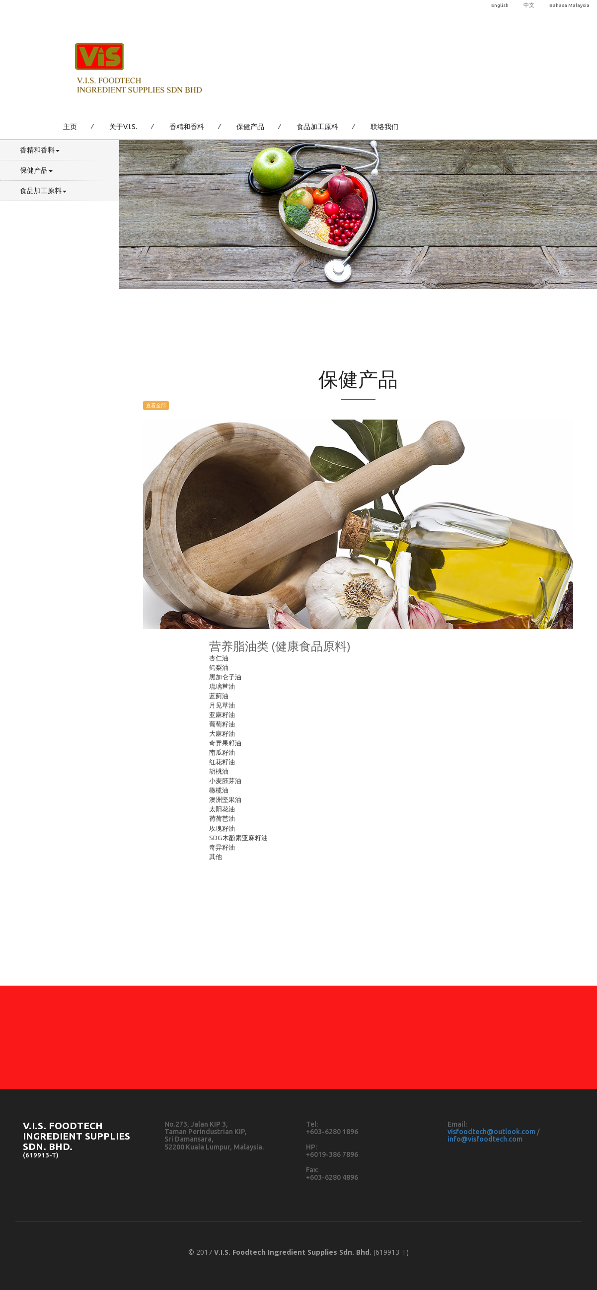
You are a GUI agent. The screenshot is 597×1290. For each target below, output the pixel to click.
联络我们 (384, 127)
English (500, 5)
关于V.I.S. (123, 127)
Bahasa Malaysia (569, 5)
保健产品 (250, 127)
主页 (70, 127)
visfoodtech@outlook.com (491, 1132)
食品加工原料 (317, 127)
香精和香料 (186, 127)
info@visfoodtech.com (485, 1139)
